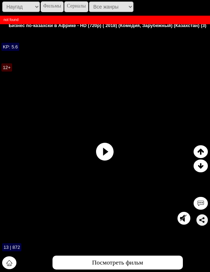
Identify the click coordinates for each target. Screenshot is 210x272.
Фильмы (52, 6)
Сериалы (76, 6)
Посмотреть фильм (117, 262)
